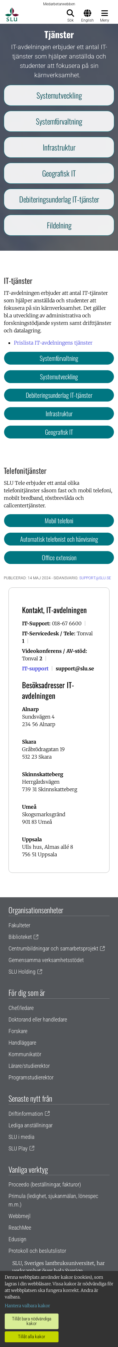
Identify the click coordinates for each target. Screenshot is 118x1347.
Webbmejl (19, 1216)
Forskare (17, 1031)
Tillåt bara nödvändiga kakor (31, 1321)
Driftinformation (25, 1113)
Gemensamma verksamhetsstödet (46, 960)
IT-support (35, 668)
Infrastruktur (59, 147)
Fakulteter (19, 925)
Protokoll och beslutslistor (37, 1250)
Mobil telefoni (59, 520)
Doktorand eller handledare (37, 1019)
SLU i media (21, 1137)
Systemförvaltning (59, 121)
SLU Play (18, 1148)
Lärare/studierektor (29, 1066)
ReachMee (19, 1227)
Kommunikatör (24, 1054)
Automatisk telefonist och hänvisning (59, 539)
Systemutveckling (59, 95)
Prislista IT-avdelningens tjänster (53, 343)
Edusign (17, 1239)
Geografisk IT (59, 173)
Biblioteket (20, 937)
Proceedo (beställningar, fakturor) (44, 1184)
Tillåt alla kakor (31, 1336)
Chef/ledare (21, 1008)
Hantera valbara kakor (27, 1306)
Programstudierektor (30, 1077)
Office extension (59, 557)
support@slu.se (95, 578)
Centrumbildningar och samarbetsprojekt (53, 948)
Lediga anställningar (30, 1125)
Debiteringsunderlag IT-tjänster (59, 199)
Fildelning (59, 225)
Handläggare (22, 1042)
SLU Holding (22, 971)
